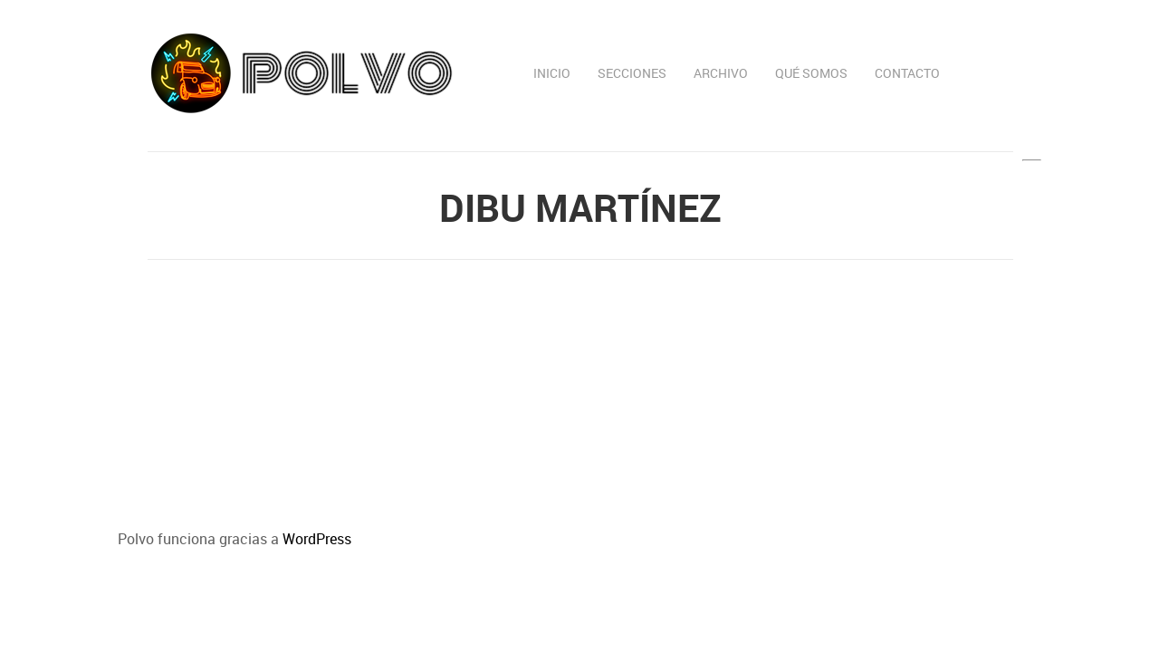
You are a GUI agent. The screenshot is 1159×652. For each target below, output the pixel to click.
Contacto (907, 73)
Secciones (632, 73)
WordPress (317, 539)
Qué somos (811, 73)
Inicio (551, 73)
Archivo (721, 73)
